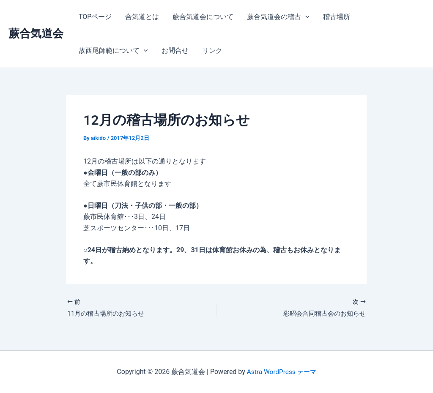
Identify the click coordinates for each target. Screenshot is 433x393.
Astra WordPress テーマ (281, 372)
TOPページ (95, 17)
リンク (212, 50)
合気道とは (142, 17)
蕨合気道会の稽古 (278, 17)
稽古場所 (336, 17)
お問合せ (175, 50)
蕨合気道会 (35, 33)
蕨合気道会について (203, 17)
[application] (305, 17)
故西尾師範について (113, 51)
